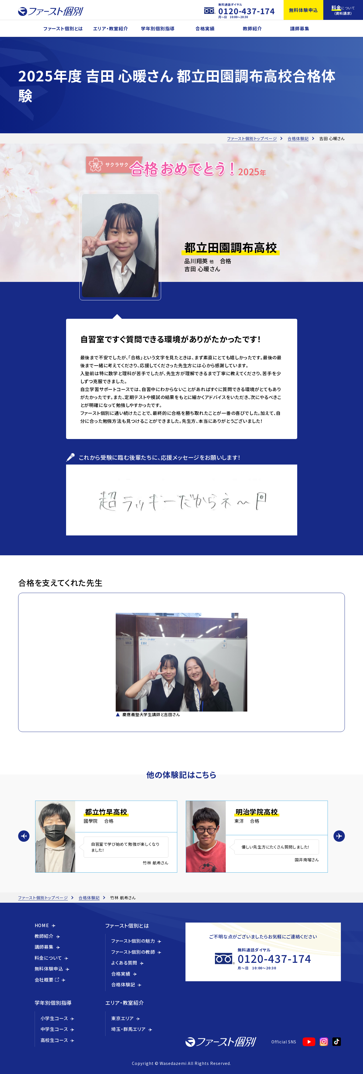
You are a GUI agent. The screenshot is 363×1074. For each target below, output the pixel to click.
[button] (23, 836)
